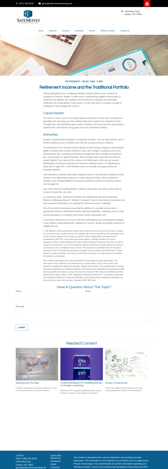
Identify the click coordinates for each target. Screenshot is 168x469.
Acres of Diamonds (116, 383)
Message (20, 306)
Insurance (55, 467)
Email (87, 291)
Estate (53, 464)
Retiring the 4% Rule (27, 383)
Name (18, 291)
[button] (41, 30)
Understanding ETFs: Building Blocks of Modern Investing (81, 384)
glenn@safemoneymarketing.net (55, 3)
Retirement (56, 458)
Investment (56, 461)
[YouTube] (147, 3)
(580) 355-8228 (29, 458)
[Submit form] (22, 327)
